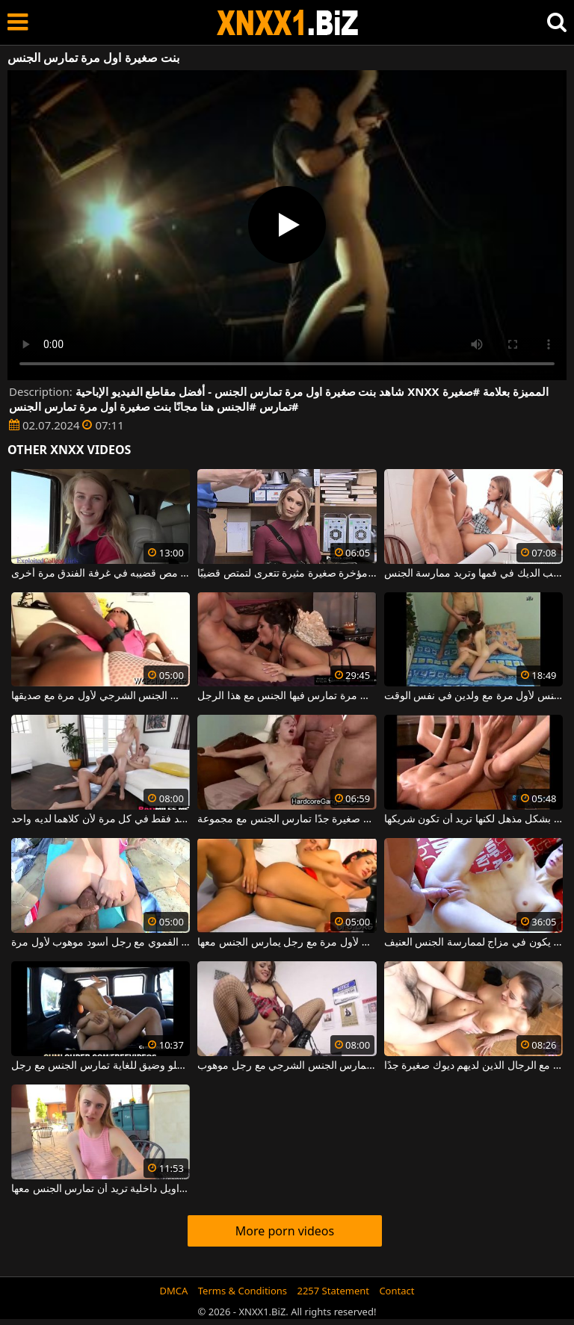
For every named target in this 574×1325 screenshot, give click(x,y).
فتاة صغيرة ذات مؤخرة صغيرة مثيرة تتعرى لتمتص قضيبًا (286, 574)
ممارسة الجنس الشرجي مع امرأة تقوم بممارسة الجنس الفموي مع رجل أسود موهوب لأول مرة (100, 943)
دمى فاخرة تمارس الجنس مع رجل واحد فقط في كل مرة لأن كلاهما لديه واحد (100, 819)
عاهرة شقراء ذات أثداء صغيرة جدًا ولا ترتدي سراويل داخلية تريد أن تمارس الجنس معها (100, 1189)
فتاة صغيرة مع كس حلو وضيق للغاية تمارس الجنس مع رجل (100, 1066)
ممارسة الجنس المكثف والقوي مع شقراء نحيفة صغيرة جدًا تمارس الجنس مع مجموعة (286, 819)
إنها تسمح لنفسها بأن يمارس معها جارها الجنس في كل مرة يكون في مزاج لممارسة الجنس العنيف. (473, 943)
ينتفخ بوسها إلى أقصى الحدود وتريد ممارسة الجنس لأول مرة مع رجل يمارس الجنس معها (286, 943)
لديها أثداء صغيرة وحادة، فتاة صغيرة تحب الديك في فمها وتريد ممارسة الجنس (473, 574)
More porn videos (284, 1231)
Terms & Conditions (242, 1290)
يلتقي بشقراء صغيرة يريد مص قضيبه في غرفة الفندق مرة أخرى (100, 574)
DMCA (174, 1290)
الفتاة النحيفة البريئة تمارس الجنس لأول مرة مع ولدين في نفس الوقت (473, 696)
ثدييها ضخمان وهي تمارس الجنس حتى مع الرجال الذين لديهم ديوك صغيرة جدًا (473, 1066)
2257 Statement (333, 1290)
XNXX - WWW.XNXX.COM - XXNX (288, 23)
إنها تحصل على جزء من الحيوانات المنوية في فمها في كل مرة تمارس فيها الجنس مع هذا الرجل (286, 696)
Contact (396, 1290)
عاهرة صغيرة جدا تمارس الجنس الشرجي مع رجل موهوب (286, 1066)
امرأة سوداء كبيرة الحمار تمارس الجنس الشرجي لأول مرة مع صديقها (100, 696)
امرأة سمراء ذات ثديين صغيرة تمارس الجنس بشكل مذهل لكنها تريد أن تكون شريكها (473, 819)
